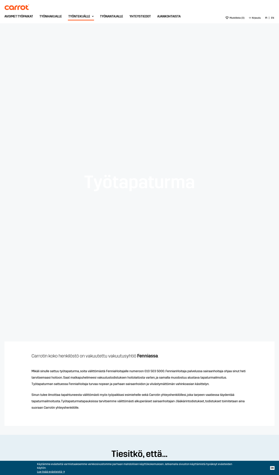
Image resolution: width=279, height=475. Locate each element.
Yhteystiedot (140, 16)
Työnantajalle (111, 16)
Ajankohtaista (169, 16)
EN (272, 17)
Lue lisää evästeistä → (51, 471)
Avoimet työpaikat (18, 16)
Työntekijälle (79, 16)
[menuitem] (19, 17)
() (235, 17)
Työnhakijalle (51, 16)
